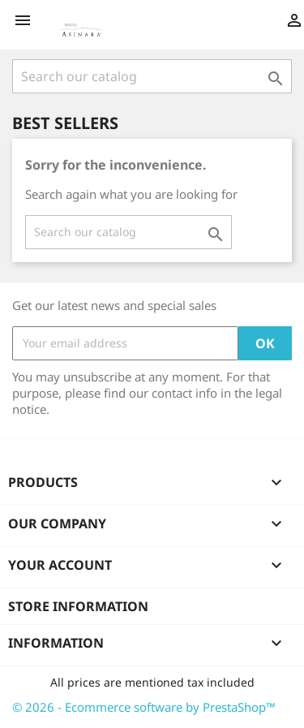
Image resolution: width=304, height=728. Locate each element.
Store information (78, 606)
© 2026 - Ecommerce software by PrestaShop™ (144, 707)
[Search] (152, 76)
